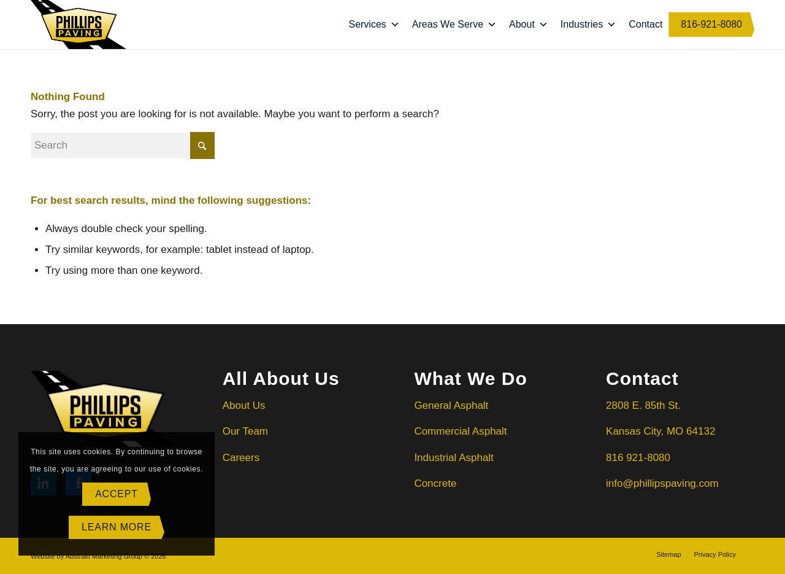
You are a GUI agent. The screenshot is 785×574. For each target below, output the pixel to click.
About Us (244, 405)
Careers (241, 457)
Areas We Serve (454, 24)
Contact (645, 24)
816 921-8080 (638, 457)
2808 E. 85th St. (643, 405)
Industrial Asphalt (453, 457)
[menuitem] (668, 554)
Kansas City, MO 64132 (660, 431)
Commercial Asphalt (460, 431)
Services (373, 24)
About (528, 24)
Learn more (116, 527)
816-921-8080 (711, 24)
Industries (588, 24)
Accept (116, 494)
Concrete (435, 483)
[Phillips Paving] (78, 24)
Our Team (245, 431)
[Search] (123, 145)
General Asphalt (452, 405)
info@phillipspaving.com (662, 483)
